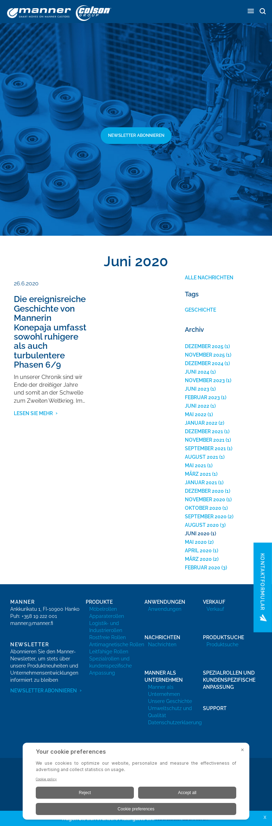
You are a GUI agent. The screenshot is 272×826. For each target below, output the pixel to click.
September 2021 (205, 448)
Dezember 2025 (204, 346)
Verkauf (215, 609)
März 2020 (198, 559)
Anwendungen (164, 609)
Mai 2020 (196, 542)
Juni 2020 (197, 533)
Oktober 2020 (203, 508)
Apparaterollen (106, 616)
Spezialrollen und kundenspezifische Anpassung (110, 666)
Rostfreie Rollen (107, 637)
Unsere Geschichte (170, 701)
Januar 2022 (201, 423)
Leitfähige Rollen (108, 651)
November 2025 (205, 355)
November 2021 (205, 440)
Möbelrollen (103, 609)
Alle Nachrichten (209, 277)
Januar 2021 (201, 482)
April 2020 (198, 550)
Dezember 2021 (204, 431)
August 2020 (202, 525)
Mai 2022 (195, 414)
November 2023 (205, 380)
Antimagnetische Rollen (116, 644)
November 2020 (205, 499)
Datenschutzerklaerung (175, 722)
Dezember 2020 (204, 491)
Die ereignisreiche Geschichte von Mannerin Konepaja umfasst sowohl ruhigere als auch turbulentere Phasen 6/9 (50, 332)
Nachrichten (162, 644)
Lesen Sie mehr (33, 413)
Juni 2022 (197, 406)
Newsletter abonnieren (136, 135)
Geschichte (200, 310)
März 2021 (198, 474)
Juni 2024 (197, 372)
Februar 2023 (202, 397)
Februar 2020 (202, 567)
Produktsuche (222, 644)
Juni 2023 (197, 389)
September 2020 (206, 516)
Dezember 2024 (204, 363)
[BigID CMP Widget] (136, 783)
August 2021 (201, 457)
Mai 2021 (195, 465)
